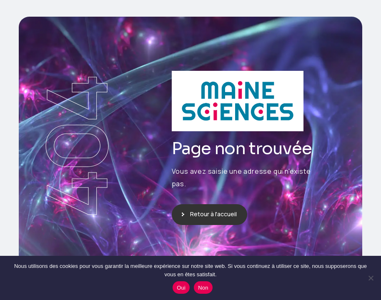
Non (203, 288)
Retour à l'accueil (213, 214)
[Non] (370, 278)
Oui (181, 288)
